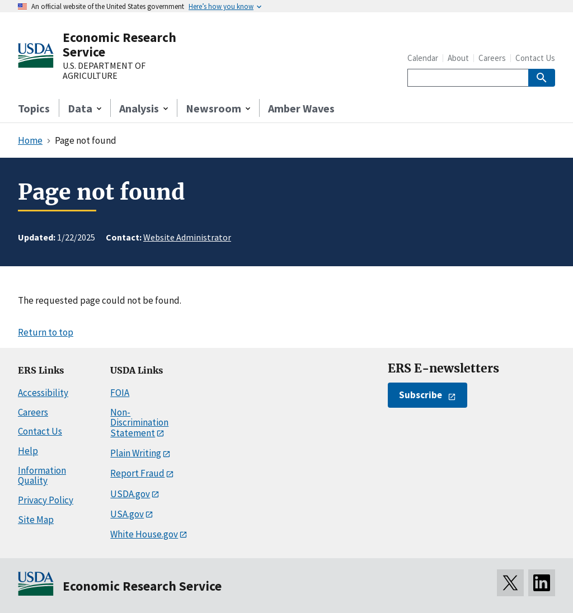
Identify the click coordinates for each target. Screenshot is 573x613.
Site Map (36, 519)
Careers (492, 58)
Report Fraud (137, 473)
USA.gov (127, 514)
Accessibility (43, 392)
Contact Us (535, 58)
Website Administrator (187, 237)
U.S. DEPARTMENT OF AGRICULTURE (104, 71)
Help (28, 451)
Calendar (422, 58)
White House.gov (144, 534)
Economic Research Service (119, 44)
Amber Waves (301, 108)
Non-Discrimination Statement (139, 422)
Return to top (45, 332)
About (458, 58)
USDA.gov (130, 494)
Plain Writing (135, 453)
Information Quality (42, 475)
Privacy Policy (45, 500)
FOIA (119, 392)
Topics (34, 108)
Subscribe (420, 395)
